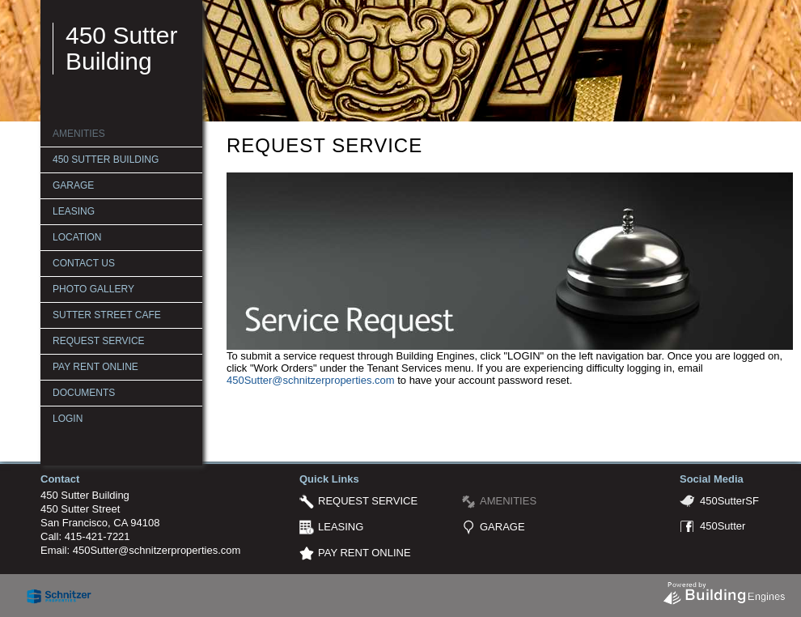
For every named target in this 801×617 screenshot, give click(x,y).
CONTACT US (84, 263)
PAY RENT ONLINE (95, 366)
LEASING (74, 211)
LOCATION (77, 237)
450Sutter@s (257, 380)
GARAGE (73, 185)
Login (68, 418)
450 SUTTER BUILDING (106, 159)
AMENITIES (79, 133)
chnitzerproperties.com (341, 380)
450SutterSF (729, 501)
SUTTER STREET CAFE (107, 315)
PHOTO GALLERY (93, 289)
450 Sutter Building (121, 48)
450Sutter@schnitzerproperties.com (157, 550)
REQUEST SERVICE (99, 341)
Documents (84, 392)
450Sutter (722, 526)
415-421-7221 (97, 536)
